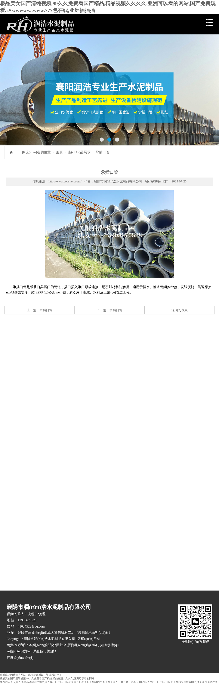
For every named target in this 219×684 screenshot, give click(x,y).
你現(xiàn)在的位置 (36, 152)
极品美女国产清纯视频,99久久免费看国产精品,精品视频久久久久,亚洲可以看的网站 (47, 678)
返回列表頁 (180, 310)
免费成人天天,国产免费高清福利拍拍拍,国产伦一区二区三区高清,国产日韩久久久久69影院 (51, 682)
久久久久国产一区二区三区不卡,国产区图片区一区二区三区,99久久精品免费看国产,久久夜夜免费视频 (160, 682)
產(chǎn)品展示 (79, 152)
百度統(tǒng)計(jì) (20, 658)
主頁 (59, 152)
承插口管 (102, 152)
